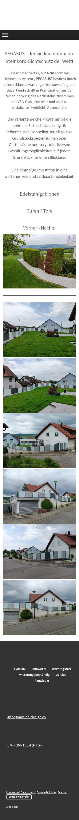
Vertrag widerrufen (19, 796)
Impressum (12, 792)
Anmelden (12, 806)
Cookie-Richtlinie (46, 792)
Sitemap (62, 792)
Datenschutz (28, 792)
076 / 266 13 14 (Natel (24, 745)
